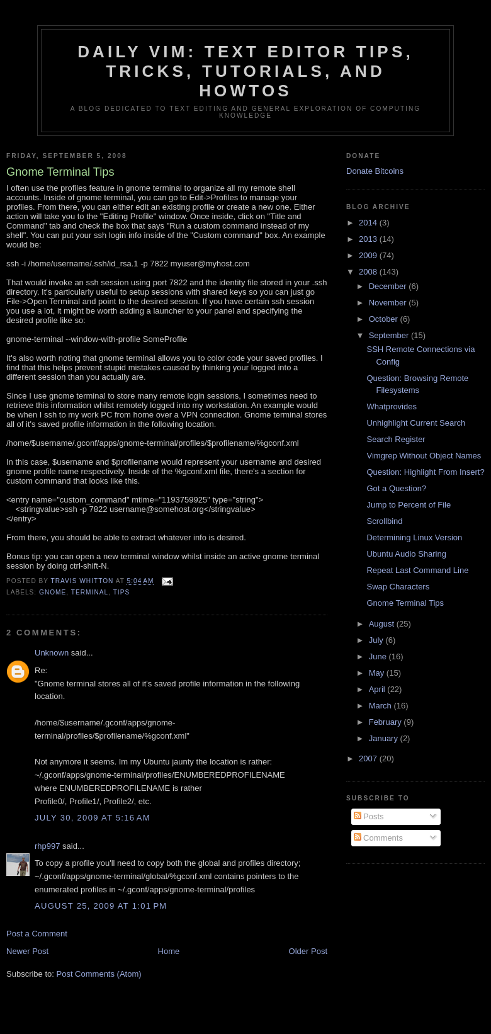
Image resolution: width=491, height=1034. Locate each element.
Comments (378, 838)
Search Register (395, 439)
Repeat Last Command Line (417, 570)
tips (121, 592)
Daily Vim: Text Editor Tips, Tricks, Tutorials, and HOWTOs (245, 71)
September (390, 335)
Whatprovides (391, 406)
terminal (89, 592)
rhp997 (47, 846)
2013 (369, 239)
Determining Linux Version (414, 537)
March (381, 705)
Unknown (52, 652)
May (378, 673)
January (384, 738)
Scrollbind (384, 521)
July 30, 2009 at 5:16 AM (92, 817)
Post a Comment (36, 933)
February (386, 722)
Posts (369, 816)
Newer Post (27, 951)
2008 (369, 271)
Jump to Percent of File (408, 504)
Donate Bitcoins (375, 171)
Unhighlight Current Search (415, 423)
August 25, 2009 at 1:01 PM (101, 906)
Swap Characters (397, 586)
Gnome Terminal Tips (405, 603)
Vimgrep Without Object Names (423, 455)
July (377, 640)
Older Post (308, 951)
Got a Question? (396, 488)
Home (169, 951)
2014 (369, 222)
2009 (369, 255)
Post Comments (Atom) (99, 974)
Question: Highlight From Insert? (425, 472)
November (389, 302)
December (389, 286)
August (383, 623)
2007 (369, 758)
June (379, 656)
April (378, 689)
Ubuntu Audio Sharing (406, 554)
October (384, 319)
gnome (52, 592)
